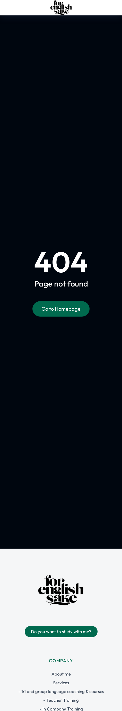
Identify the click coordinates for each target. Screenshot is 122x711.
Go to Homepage (61, 309)
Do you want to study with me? (61, 631)
